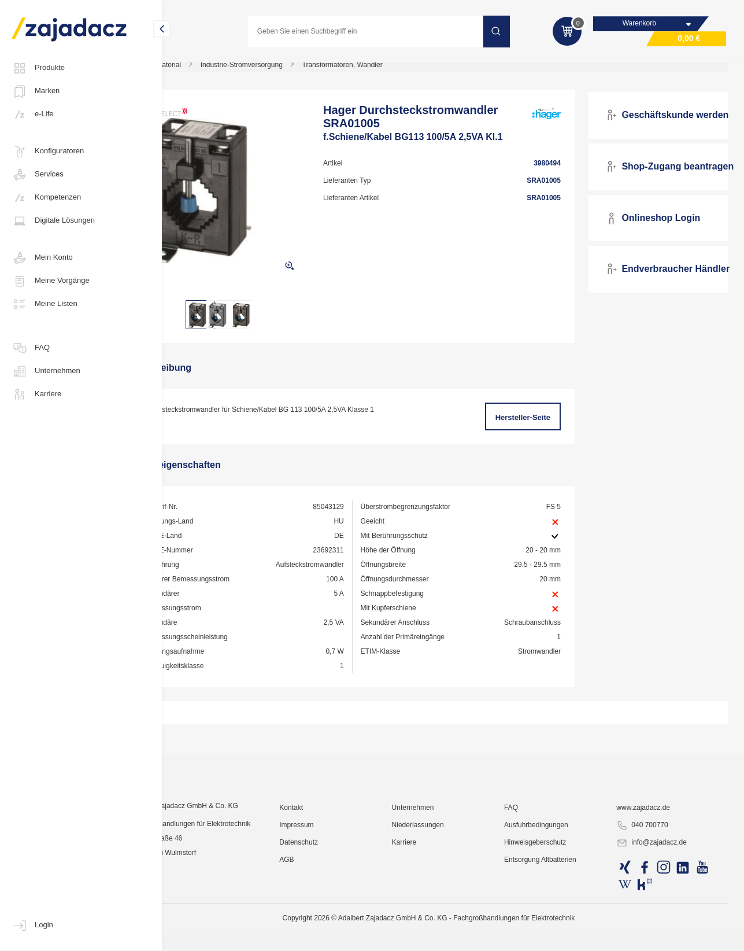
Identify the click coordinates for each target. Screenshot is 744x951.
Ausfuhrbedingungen (555, 919)
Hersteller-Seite (535, 424)
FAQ (31, 348)
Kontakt (327, 902)
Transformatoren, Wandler (389, 72)
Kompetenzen (46, 198)
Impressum (332, 919)
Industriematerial (202, 72)
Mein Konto (42, 258)
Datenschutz (334, 936)
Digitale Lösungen (53, 221)
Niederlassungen (445, 919)
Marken (36, 91)
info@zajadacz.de (661, 937)
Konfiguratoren (48, 151)
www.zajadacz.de (653, 902)
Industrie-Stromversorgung (288, 72)
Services (38, 175)
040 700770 (652, 920)
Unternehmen (46, 371)
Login (32, 925)
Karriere (36, 394)
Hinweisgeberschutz (553, 936)
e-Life (33, 114)
